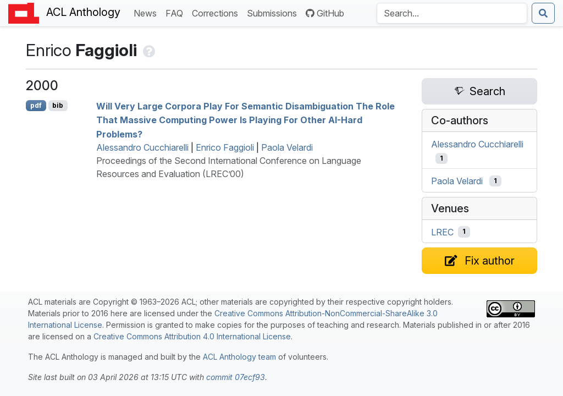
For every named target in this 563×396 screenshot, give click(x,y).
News (147, 12)
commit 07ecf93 (235, 377)
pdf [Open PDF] (36, 105)
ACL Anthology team (239, 356)
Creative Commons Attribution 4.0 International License (192, 336)
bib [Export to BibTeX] (57, 105)
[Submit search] (543, 13)
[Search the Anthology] (452, 13)
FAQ (176, 12)
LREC (442, 231)
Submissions (274, 12)
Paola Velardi (287, 147)
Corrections (217, 12)
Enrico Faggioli (225, 147)
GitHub (325, 13)
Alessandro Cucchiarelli (142, 147)
